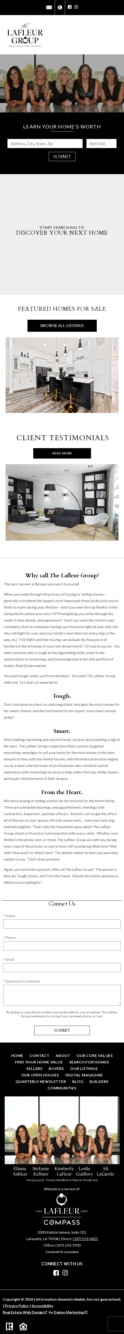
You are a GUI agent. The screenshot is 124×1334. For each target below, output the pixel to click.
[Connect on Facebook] (70, 7)
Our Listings (84, 1068)
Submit (62, 156)
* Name (9, 915)
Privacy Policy (17, 1305)
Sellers (34, 1068)
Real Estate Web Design (25, 1312)
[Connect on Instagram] (76, 7)
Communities (62, 1088)
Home (17, 1055)
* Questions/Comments (21, 981)
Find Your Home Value (39, 1062)
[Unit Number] (101, 143)
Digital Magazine (84, 1075)
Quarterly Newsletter (40, 1081)
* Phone (9, 937)
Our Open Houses (40, 1075)
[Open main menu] (115, 34)
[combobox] (45, 143)
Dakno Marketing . (71, 1312)
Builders (99, 1081)
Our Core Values (94, 1055)
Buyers (56, 1068)
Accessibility (42, 1305)
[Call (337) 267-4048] (60, 7)
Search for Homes (89, 1062)
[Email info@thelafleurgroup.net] (49, 7)
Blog (77, 1081)
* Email (8, 959)
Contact (39, 1055)
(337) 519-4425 (85, 1238)
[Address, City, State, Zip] (45, 143)
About (63, 1055)
